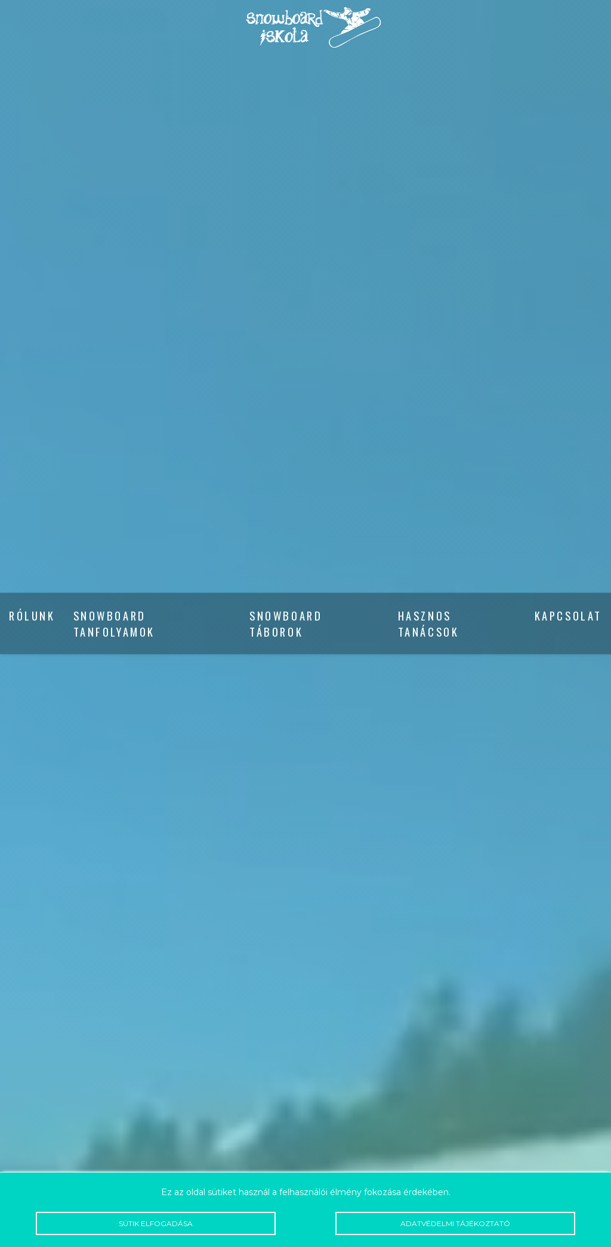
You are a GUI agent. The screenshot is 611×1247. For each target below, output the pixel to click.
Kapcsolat (568, 615)
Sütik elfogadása (155, 1223)
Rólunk (32, 615)
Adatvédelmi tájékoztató (455, 1223)
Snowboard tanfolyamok (114, 623)
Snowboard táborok (285, 623)
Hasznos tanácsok (428, 623)
